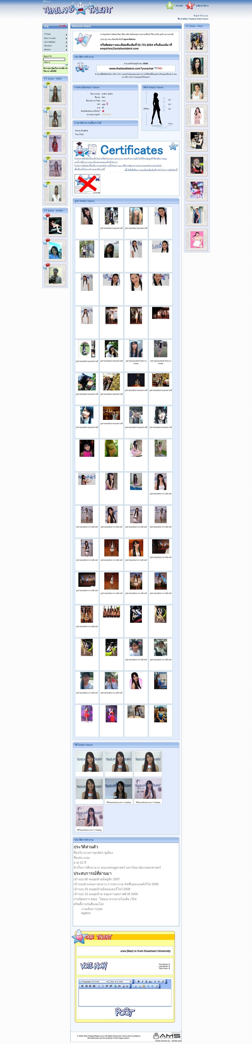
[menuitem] (53, 31)
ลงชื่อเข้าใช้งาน (202, 6)
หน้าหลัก (179, 6)
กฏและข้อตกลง (129, 39)
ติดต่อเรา (47, 49)
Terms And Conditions (131, 1036)
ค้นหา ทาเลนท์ (49, 38)
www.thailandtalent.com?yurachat (131, 68)
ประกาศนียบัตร (49, 42)
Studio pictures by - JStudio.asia (168, 1041)
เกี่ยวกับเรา (48, 46)
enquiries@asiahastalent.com (119, 48)
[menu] (53, 40)
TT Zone (47, 34)
